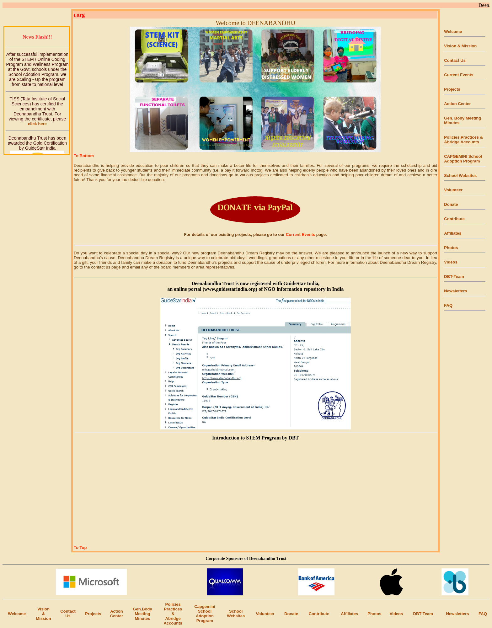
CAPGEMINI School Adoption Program (463, 158)
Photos (451, 247)
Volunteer (453, 190)
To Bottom (84, 155)
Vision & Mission (460, 46)
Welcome (453, 31)
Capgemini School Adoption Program (204, 613)
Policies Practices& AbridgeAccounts (173, 613)
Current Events (300, 234)
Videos (450, 262)
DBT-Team (454, 276)
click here (37, 123)
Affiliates (452, 233)
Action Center (457, 103)
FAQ (448, 305)
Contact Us (455, 60)
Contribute (454, 218)
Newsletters (455, 291)
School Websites (460, 175)
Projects (452, 89)
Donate (451, 204)
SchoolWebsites (236, 613)
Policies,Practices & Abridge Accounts (463, 139)
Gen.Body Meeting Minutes (142, 614)
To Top (80, 547)
